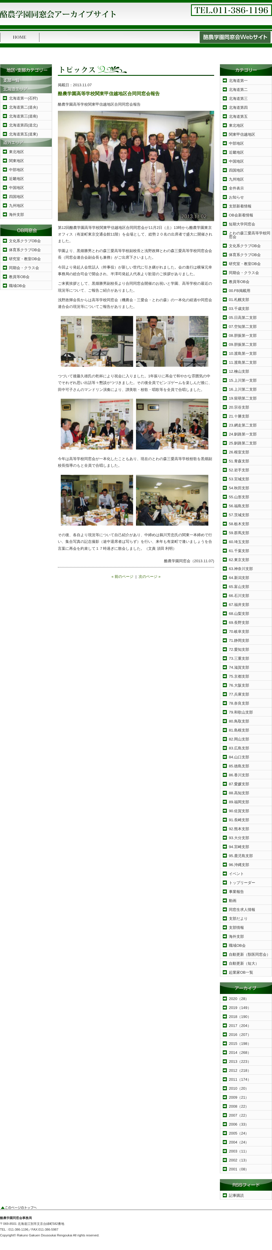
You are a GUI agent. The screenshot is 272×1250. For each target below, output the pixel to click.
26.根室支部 (239, 452)
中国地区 (16, 187)
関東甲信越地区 (242, 134)
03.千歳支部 (239, 308)
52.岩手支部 (239, 470)
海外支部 (16, 214)
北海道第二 (238, 89)
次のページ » (150, 576)
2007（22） (239, 1115)
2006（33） (239, 1124)
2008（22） (239, 1106)
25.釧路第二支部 (243, 443)
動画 (232, 900)
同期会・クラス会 (24, 268)
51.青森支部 (239, 461)
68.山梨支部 (239, 613)
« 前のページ (122, 576)
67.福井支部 (239, 604)
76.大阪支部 (239, 685)
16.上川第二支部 (243, 389)
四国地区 (16, 196)
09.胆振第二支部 (243, 344)
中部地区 (16, 170)
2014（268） (240, 1052)
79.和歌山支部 (241, 712)
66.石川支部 (239, 595)
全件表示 (236, 188)
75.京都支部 (239, 676)
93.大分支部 (239, 838)
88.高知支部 (239, 793)
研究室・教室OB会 (25, 259)
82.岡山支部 (239, 739)
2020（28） (239, 999)
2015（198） (240, 1043)
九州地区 (16, 205)
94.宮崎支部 (239, 847)
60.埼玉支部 (239, 542)
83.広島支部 (239, 748)
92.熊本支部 (239, 829)
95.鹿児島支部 (241, 856)
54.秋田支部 (239, 488)
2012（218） (240, 1070)
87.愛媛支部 (239, 784)
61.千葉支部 (239, 551)
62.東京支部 (239, 560)
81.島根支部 (239, 730)
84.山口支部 (239, 757)
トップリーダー (242, 882)
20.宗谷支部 (239, 407)
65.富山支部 (239, 586)
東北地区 (16, 152)
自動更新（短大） (244, 963)
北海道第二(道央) (23, 107)
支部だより (238, 918)
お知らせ (236, 197)
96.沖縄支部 (239, 865)
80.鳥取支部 (239, 721)
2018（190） (240, 1016)
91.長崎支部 (239, 820)
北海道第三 (238, 98)
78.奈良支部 (239, 703)
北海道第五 (238, 116)
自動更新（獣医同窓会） (249, 954)
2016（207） (240, 1034)
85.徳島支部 (239, 766)
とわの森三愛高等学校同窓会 (249, 235)
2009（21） (239, 1097)
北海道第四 (238, 107)
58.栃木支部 (239, 524)
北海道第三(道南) (23, 116)
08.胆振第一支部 (243, 335)
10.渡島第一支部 (243, 353)
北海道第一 (238, 80)
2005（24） (239, 1133)
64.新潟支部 (239, 578)
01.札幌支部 (239, 299)
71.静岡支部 (239, 640)
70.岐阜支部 (239, 631)
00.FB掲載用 (239, 290)
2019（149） (240, 1007)
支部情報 (236, 927)
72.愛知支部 (239, 649)
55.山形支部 (239, 497)
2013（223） (240, 1061)
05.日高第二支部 (243, 317)
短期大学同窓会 (242, 224)
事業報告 (236, 891)
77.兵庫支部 (239, 694)
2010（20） (239, 1088)
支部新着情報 (240, 206)
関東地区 (16, 161)
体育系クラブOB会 (25, 250)
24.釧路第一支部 (243, 434)
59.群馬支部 (239, 533)
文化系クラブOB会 (25, 241)
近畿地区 (16, 179)
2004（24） (239, 1142)
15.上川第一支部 (243, 380)
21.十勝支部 (239, 416)
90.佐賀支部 (239, 811)
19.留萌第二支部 (243, 398)
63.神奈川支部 (241, 569)
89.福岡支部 (239, 802)
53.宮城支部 (239, 479)
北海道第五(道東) (23, 134)
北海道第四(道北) (23, 125)
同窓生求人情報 (242, 909)
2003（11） (239, 1151)
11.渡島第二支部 (243, 362)
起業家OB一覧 (241, 972)
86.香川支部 (239, 775)
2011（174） (240, 1079)
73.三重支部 (239, 658)
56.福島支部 (239, 506)
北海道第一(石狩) (23, 98)
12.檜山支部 (239, 371)
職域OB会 (17, 286)
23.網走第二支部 (243, 425)
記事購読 (236, 1195)
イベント (236, 874)
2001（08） (239, 1169)
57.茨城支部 (239, 515)
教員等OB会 (19, 277)
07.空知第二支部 (243, 326)
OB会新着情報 (241, 215)
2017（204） (240, 1025)
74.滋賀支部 (239, 667)
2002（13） (239, 1160)
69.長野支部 (239, 622)
